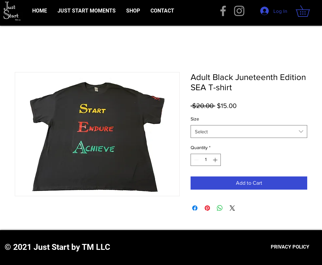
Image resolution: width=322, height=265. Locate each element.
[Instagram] (239, 11)
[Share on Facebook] (195, 208)
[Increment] (216, 160)
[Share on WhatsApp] (220, 208)
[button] (308, 11)
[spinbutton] (206, 160)
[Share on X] (232, 208)
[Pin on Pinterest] (207, 208)
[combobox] (249, 131)
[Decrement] (196, 160)
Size (195, 118)
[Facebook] (223, 11)
